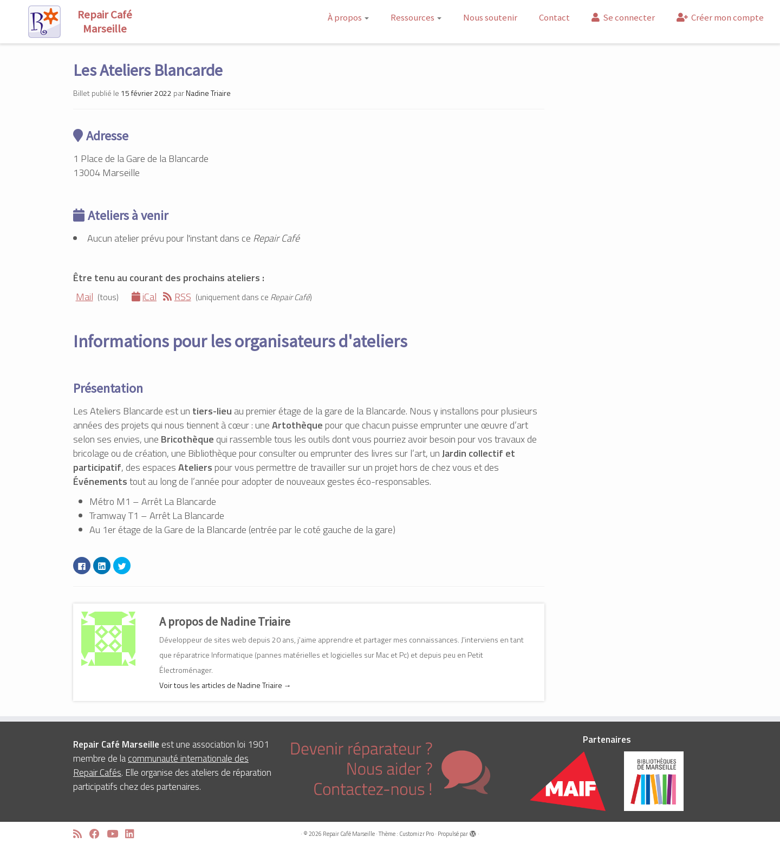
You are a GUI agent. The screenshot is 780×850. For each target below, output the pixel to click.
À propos (348, 17)
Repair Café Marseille (349, 833)
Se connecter (623, 17)
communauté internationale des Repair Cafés (161, 765)
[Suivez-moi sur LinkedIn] (133, 834)
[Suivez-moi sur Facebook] (98, 834)
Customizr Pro (416, 833)
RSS (177, 296)
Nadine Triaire (208, 93)
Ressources (416, 17)
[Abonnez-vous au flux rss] (81, 834)
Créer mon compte (720, 17)
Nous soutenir (490, 17)
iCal (144, 296)
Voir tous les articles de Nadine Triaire (225, 685)
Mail (83, 296)
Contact (554, 17)
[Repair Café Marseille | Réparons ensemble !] (90, 21)
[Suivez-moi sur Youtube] (116, 834)
